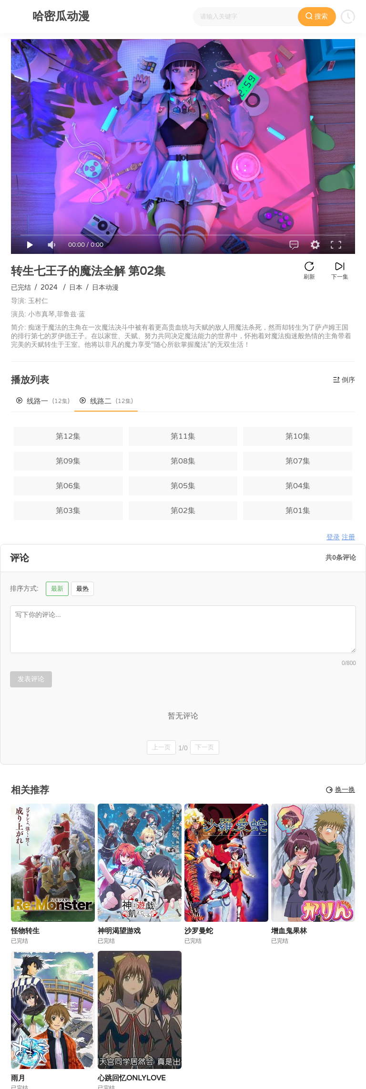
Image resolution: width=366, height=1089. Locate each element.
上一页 (161, 747)
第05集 (183, 486)
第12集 (68, 436)
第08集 (183, 461)
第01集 (297, 510)
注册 (348, 537)
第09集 (68, 461)
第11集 (183, 436)
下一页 (204, 747)
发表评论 (31, 679)
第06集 (68, 486)
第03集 (68, 510)
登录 (333, 537)
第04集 (297, 486)
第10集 (297, 436)
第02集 (183, 510)
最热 (82, 588)
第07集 (297, 461)
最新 (57, 588)
